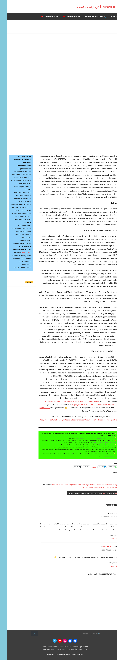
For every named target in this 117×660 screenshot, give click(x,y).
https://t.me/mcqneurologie (99, 445)
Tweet (87, 467)
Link (65, 454)
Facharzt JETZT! (101, 547)
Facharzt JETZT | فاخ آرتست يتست (86, 6)
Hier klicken (19, 252)
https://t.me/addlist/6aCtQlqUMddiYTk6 (98, 442)
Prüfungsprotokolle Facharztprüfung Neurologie (94, 487)
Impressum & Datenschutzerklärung (52, 655)
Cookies (66, 655)
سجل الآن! (39, 649)
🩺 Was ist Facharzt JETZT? (88, 16)
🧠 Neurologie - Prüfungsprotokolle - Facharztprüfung (77, 493)
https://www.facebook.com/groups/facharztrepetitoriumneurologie (63, 401)
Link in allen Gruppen (103, 456)
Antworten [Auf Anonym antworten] (108, 538)
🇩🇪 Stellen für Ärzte (64, 16)
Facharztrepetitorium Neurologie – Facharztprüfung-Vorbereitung (88, 438)
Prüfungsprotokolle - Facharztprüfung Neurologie (93, 485)
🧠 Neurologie (105, 493)
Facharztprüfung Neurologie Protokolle (59, 485)
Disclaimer (73, 655)
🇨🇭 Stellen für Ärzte (42, 16)
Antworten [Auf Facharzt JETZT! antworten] (108, 566)
